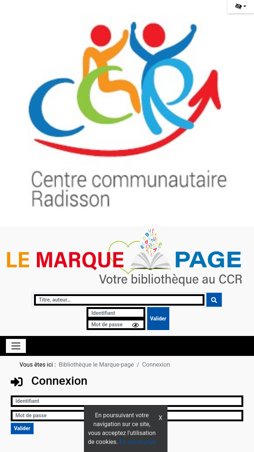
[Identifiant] (116, 313)
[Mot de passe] (116, 324)
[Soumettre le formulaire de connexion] (158, 318)
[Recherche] (119, 300)
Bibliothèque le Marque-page (96, 364)
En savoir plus (137, 441)
